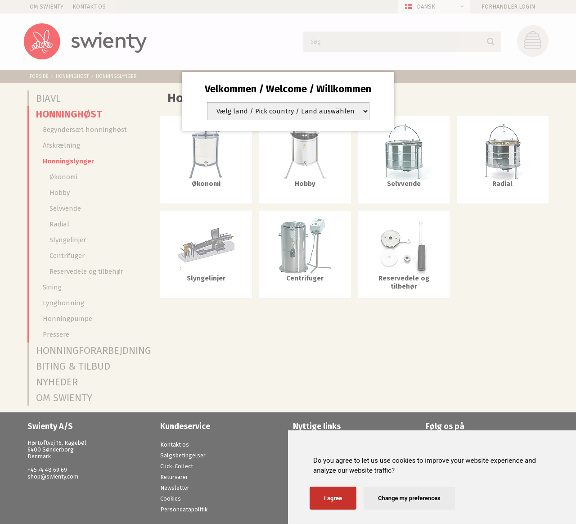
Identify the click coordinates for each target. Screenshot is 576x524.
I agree (333, 498)
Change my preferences (409, 498)
